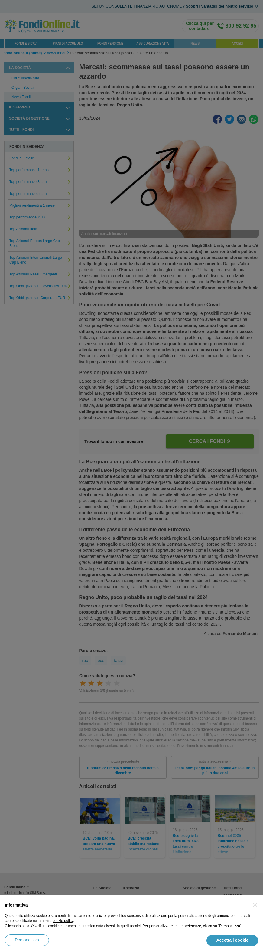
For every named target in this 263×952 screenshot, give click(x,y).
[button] (255, 905)
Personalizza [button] (27, 939)
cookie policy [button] (63, 921)
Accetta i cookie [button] (232, 940)
